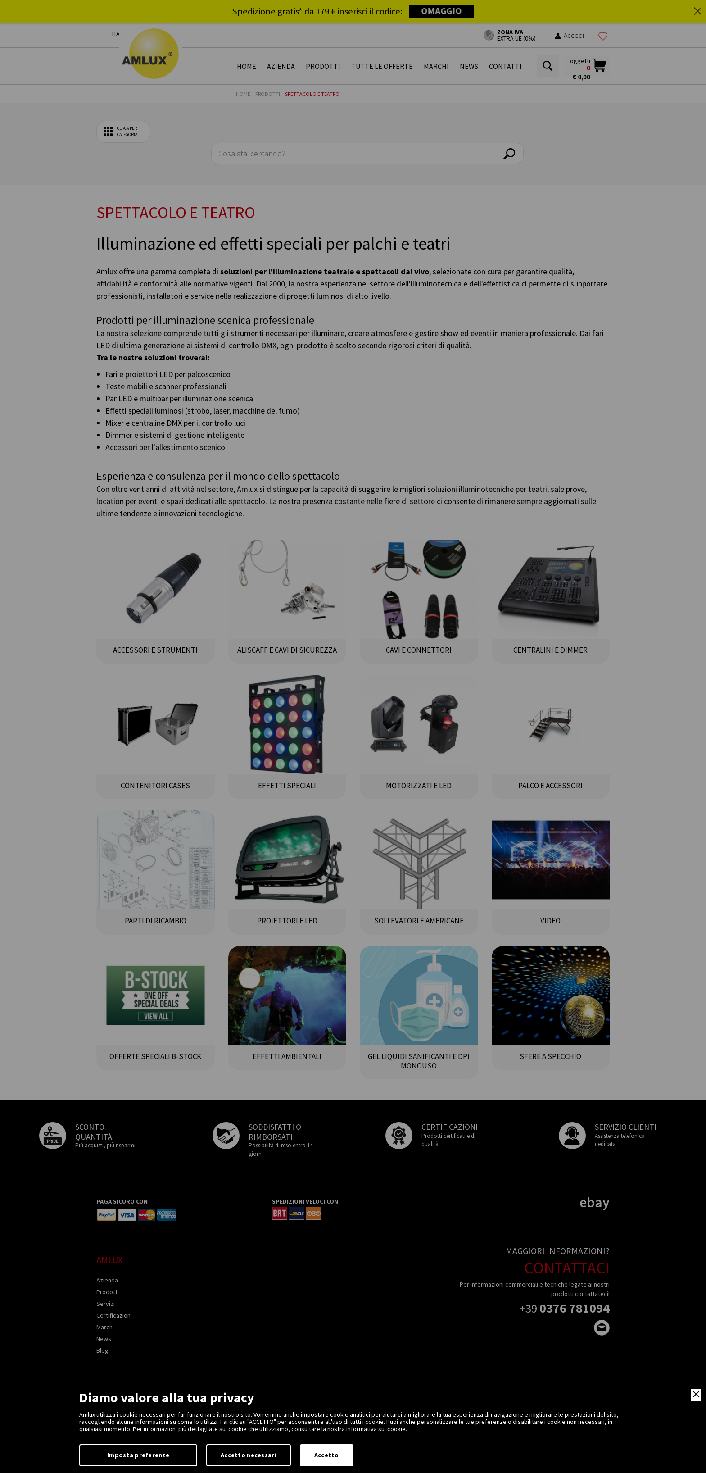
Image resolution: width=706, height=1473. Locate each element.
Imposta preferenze (138, 1455)
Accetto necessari (248, 1455)
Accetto (326, 1455)
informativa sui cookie (376, 1429)
